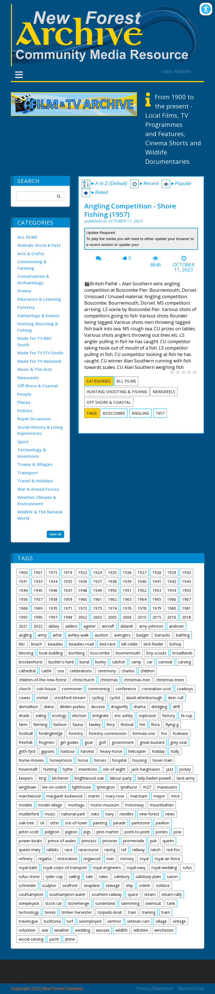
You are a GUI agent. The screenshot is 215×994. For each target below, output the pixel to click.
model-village (50, 805)
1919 (67, 572)
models (25, 805)
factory (168, 715)
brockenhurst (31, 662)
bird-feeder (153, 644)
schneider (27, 885)
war (45, 930)
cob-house (46, 688)
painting (100, 822)
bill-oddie (129, 644)
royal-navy (136, 867)
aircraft (108, 626)
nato (95, 814)
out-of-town (76, 822)
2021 (23, 626)
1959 (67, 599)
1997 (52, 617)
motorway (134, 805)
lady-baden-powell (154, 778)
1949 (97, 590)
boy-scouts (156, 653)
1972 (82, 608)
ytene (70, 939)
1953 (156, 590)
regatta (45, 858)
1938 (112, 581)
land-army (186, 778)
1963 (127, 599)
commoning (99, 688)
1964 (141, 599)
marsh (94, 796)
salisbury (122, 876)
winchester (164, 930)
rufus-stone (29, 876)
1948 (82, 590)
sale (89, 876)
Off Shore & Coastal (37, 385)
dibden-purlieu (72, 706)
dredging (159, 706)
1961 (97, 599)
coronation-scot (156, 688)
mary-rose (115, 796)
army (42, 635)
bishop (175, 644)
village (161, 921)
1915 (52, 572)
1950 (112, 590)
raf (123, 849)
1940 (141, 581)
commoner (72, 688)
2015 (156, 617)
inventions (88, 769)
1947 (67, 590)
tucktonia (52, 921)
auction (101, 635)
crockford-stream (70, 697)
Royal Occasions (34, 418)
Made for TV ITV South (40, 352)
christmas (109, 679)
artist (57, 635)
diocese (98, 706)
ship (129, 885)
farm (23, 724)
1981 (186, 608)
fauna (78, 724)
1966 (171, 599)
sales (103, 876)
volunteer (27, 930)
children (148, 670)
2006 (127, 617)
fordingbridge (51, 733)
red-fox (173, 849)
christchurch (83, 679)
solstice (163, 885)
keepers (26, 778)
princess (89, 840)
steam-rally (172, 894)
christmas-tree (137, 679)
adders (71, 626)
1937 (97, 581)
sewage (113, 885)
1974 (112, 608)
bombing (77, 653)
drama (140, 706)
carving (184, 662)
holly (175, 751)
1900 (23, 572)
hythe (68, 769)
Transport (27, 472)
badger (142, 635)
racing (109, 849)
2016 (171, 617)
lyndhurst (129, 787)
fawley (95, 724)
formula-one (143, 733)
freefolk (26, 742)
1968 (23, 608)
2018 (186, 617)
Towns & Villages (34, 464)
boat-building (51, 653)
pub (153, 840)
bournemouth (128, 653)
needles (127, 814)
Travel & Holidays (35, 480)
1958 (52, 599)
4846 (155, 264)
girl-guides (69, 742)
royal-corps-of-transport (65, 867)
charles (128, 670)
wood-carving (31, 939)
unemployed (90, 921)
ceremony (107, 670)
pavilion (162, 822)
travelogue (28, 921)
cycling (98, 697)
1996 (38, 617)
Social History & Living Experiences (40, 430)
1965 (156, 599)
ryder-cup (54, 876)
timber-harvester (77, 912)
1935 (67, 581)
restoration (67, 858)
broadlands (182, 653)
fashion (60, 724)
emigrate (100, 715)
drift (176, 706)
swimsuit (153, 903)
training (148, 912)
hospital (119, 760)
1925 (112, 572)
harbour (67, 751)
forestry (76, 733)
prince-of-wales (62, 840)
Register (183, 71)
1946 (52, 590)
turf (70, 921)
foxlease (180, 733)
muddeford (29, 814)
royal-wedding (164, 867)
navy (109, 814)
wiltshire (141, 930)
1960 (82, 599)
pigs (87, 831)
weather (61, 930)
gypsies (48, 751)
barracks (162, 635)
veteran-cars (138, 921)
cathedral (27, 670)
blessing (26, 653)
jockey (185, 769)
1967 (186, 599)
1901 (38, 572)
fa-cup (186, 715)
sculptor (49, 885)
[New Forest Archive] (107, 35)
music (50, 814)
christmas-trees (170, 679)
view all (55, 534)
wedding (82, 930)
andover (176, 626)
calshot (118, 662)
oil (42, 822)
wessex (102, 930)
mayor (159, 796)
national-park (73, 814)
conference (126, 688)
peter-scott (29, 831)
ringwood (92, 858)
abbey (53, 626)
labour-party (121, 778)
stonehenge (78, 903)
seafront (70, 885)
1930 (186, 572)
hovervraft (28, 769)
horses (100, 760)
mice (175, 796)
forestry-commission (108, 733)
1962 (112, 599)
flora (155, 724)
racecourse (88, 849)
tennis (50, 912)
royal (144, 858)
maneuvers (167, 787)
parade (119, 822)
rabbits (52, 849)
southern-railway (107, 894)
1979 (156, 608)
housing (139, 760)
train (132, 912)
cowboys (185, 688)
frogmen (46, 742)
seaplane (92, 885)
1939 (127, 581)
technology (29, 912)
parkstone (141, 822)
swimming (130, 903)
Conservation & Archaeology (33, 279)
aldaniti (126, 626)
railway (138, 849)
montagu (76, 805)
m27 (147, 787)
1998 (67, 617)
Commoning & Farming (31, 265)
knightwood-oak (89, 778)
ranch (156, 849)
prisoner (109, 840)
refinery (25, 858)
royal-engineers (107, 867)
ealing (41, 715)
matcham (139, 796)
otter (54, 822)
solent (144, 885)
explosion (147, 715)
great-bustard (152, 742)
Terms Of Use (190, 988)
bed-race (108, 644)
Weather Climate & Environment (36, 500)
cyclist (114, 697)
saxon (172, 876)
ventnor (114, 921)
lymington (106, 787)
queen (168, 840)
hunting (50, 769)
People (24, 394)
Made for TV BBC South (34, 341)
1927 (141, 572)
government (123, 742)
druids (24, 715)
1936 (82, 581)
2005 (112, 617)
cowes (25, 697)
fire (142, 724)
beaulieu (55, 644)
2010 (141, 617)
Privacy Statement (154, 988)
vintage (179, 921)
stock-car (53, 903)
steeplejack (29, 903)
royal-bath (28, 867)
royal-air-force (167, 858)
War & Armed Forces (38, 489)
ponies (162, 831)
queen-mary (30, 849)
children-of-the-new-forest (43, 679)
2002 (82, 617)
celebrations (81, 670)
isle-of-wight (114, 769)
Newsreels (28, 377)
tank (171, 903)
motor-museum (104, 805)
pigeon (71, 831)
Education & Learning (39, 299)
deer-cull (175, 697)
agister (89, 626)
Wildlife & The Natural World (39, 515)
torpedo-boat (110, 912)
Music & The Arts (34, 369)
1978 (141, 608)
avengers (122, 635)
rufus (187, 867)
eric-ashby (123, 715)
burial (84, 662)
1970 (52, 608)
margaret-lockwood (64, 796)
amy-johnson (151, 626)
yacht (54, 939)
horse (83, 760)
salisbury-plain (148, 876)
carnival (165, 662)
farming (40, 724)
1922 (82, 572)
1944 (23, 590)
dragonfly (119, 706)
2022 (38, 626)
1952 (141, 590)
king (42, 778)
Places (24, 402)
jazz (169, 769)
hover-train (162, 760)
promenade (133, 840)
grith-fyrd (27, 751)
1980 (171, 608)
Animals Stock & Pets (39, 245)
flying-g (172, 724)
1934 (52, 581)
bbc (22, 644)
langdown (27, 787)
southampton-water (67, 894)
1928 (156, 572)
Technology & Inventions (31, 453)
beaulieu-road (81, 644)
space (133, 894)
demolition (28, 706)
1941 (156, 581)
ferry (110, 724)
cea (60, 670)
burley (100, 662)
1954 (171, 590)
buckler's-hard (61, 662)
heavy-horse (111, 751)
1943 (186, 581)
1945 (38, 590)
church (25, 688)
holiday (158, 751)
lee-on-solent (54, 787)
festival (127, 724)
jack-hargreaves (145, 769)
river (110, 858)
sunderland (105, 903)
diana (49, 706)
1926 (127, 572)
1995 (23, 617)
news (170, 814)
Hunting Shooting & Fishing (37, 327)
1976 (127, 608)
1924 (97, 572)
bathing (183, 635)
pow (177, 831)
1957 (160, 413)
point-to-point (137, 831)
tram (165, 912)
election (79, 715)
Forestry (26, 307)
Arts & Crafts (30, 253)
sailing (74, 876)
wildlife (121, 930)
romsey (127, 858)
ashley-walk (78, 635)
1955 (186, 590)
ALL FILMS (27, 237)
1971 (67, 608)
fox (164, 733)
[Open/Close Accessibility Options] (206, 9)
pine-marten (108, 831)
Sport (23, 441)
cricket (42, 697)
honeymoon (61, 760)
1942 (171, 581)
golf (102, 742)
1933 (38, 581)
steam (150, 894)
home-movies (31, 760)
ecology (59, 715)
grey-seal (178, 742)
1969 (38, 608)
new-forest (149, 814)
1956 (23, 599)
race (69, 849)
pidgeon (52, 831)
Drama (24, 290)
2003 (97, 617)
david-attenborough (144, 697)
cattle (46, 670)
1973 (97, 608)
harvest (87, 751)
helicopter (137, 751)
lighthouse (81, 787)
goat (89, 742)
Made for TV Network (39, 361)
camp (136, 662)
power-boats (30, 840)
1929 (171, 572)
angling (140, 413)
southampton (31, 894)
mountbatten (162, 805)
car (150, 662)
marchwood (30, 796)
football (26, 733)
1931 (23, 581)
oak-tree (26, 822)
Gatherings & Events (38, 315)
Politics (24, 410)
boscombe (114, 413)
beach (36, 644)
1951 (127, 590)
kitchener (60, 778)
